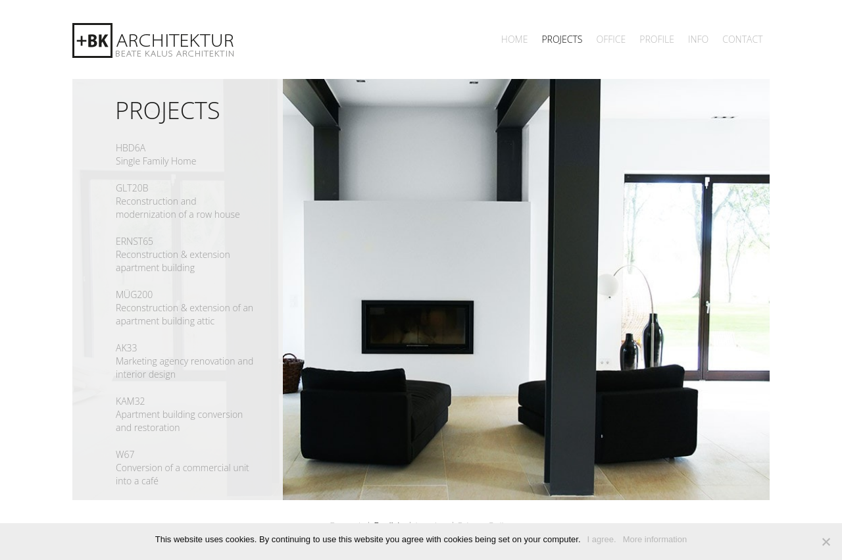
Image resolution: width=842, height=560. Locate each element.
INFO (698, 39)
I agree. (601, 539)
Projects (561, 39)
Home (514, 39)
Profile (656, 39)
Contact (742, 39)
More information (655, 539)
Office (611, 39)
